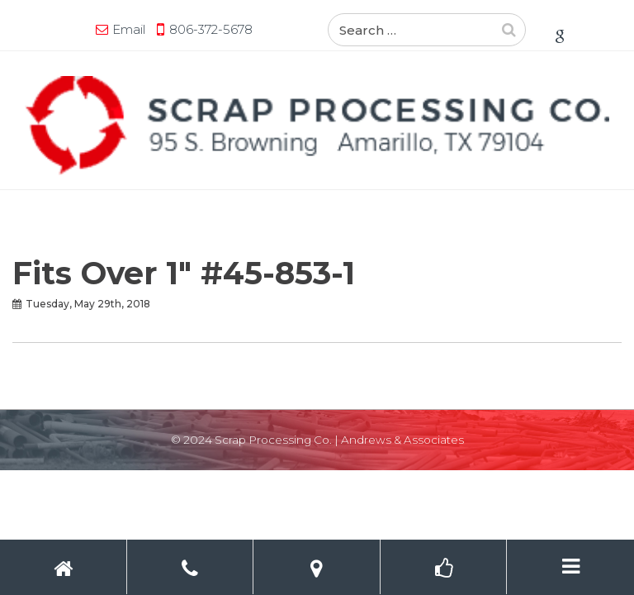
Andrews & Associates (402, 439)
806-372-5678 (211, 29)
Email (128, 29)
